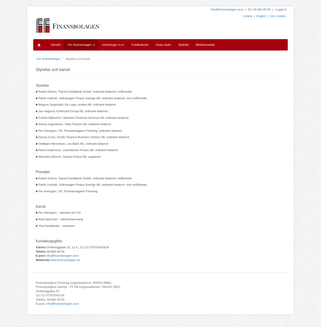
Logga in (281, 9)
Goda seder (163, 44)
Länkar (247, 16)
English (261, 16)
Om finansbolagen (81, 44)
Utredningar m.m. (113, 44)
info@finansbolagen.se (227, 9)
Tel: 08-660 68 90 (258, 9)
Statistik (183, 44)
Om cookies (278, 16)
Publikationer (140, 44)
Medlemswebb (205, 44)
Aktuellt (56, 44)
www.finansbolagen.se (65, 260)
